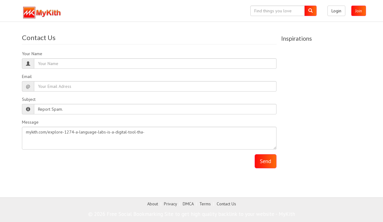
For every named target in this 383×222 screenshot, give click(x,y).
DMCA (188, 204)
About (152, 204)
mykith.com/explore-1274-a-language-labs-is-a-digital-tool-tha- (149, 138)
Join (358, 11)
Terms (205, 204)
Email (27, 76)
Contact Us (226, 204)
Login (336, 11)
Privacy (170, 204)
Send (265, 161)
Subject (28, 99)
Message (30, 122)
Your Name (32, 53)
